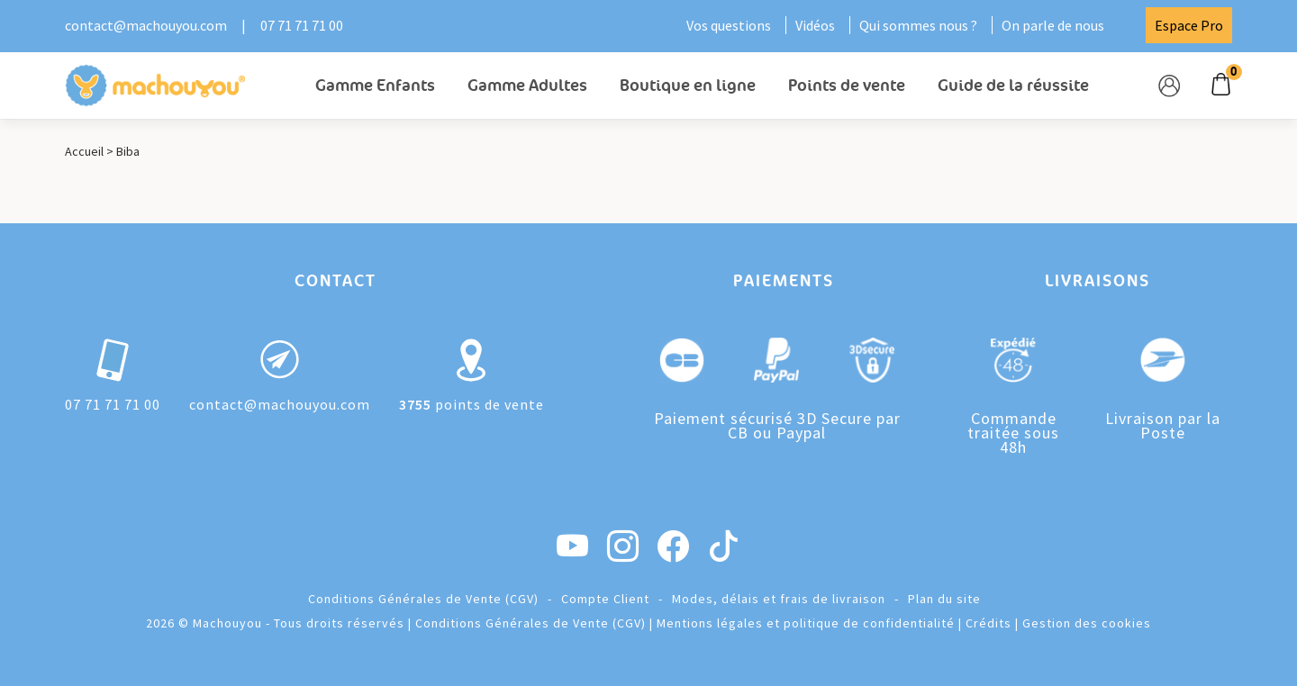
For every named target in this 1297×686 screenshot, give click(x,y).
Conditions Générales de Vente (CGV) (423, 599)
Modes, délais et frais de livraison (778, 599)
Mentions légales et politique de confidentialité (806, 623)
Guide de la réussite (1013, 85)
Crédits (988, 623)
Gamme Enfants (375, 85)
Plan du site (944, 599)
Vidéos (815, 25)
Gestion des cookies (1086, 623)
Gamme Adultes (527, 85)
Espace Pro (1189, 25)
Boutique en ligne (688, 85)
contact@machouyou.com (146, 25)
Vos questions (728, 25)
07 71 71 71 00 (301, 25)
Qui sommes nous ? (918, 25)
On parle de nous (1053, 25)
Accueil (84, 151)
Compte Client (605, 599)
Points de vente (846, 85)
